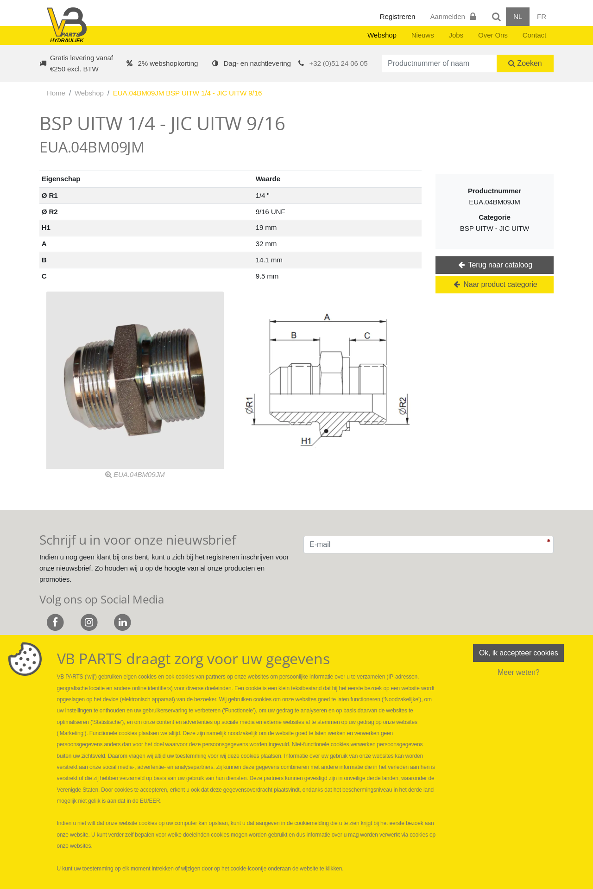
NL (517, 16)
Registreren (398, 16)
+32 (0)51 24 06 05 (338, 63)
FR (541, 16)
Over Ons (493, 35)
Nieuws (422, 35)
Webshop (382, 35)
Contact (534, 35)
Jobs (456, 35)
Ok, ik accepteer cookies (518, 653)
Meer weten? (519, 672)
